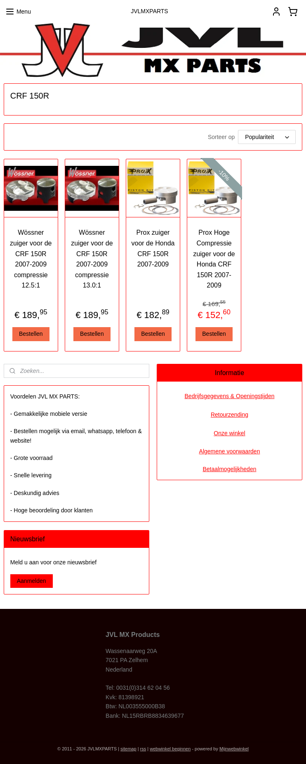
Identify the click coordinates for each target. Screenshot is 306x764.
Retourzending (229, 414)
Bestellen (31, 333)
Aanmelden (31, 581)
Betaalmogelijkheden (230, 469)
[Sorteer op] (266, 137)
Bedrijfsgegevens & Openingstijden (230, 396)
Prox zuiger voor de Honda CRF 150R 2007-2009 (153, 248)
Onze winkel (229, 433)
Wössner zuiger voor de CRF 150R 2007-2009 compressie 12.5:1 (31, 259)
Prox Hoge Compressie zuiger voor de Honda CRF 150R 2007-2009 (214, 259)
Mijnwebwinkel (234, 748)
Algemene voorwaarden (229, 451)
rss (143, 748)
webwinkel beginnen (170, 748)
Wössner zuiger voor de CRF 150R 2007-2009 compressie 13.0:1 (92, 259)
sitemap (128, 748)
